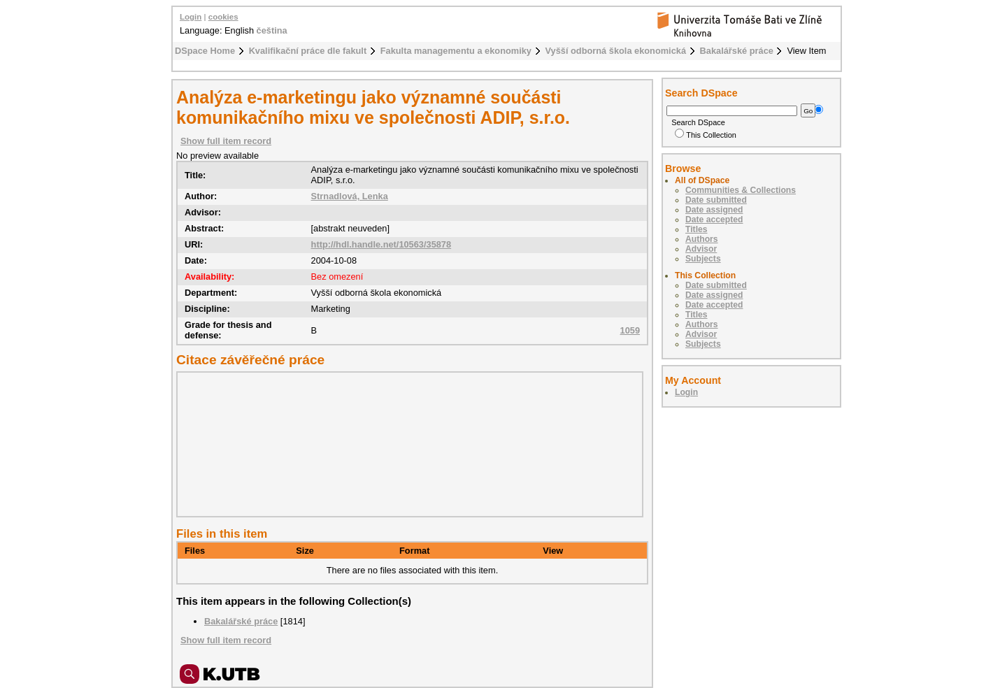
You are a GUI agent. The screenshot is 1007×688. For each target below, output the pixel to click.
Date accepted (714, 219)
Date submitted (716, 200)
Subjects (703, 259)
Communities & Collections (740, 190)
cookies (223, 17)
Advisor (701, 249)
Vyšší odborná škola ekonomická (616, 50)
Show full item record (225, 141)
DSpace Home (205, 50)
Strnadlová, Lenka (349, 196)
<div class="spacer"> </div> (406, 444)
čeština (272, 30)
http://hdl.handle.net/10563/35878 (381, 244)
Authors (701, 239)
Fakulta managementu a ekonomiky (455, 50)
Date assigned (714, 210)
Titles (696, 229)
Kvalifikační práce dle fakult (308, 50)
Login (190, 17)
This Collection (705, 135)
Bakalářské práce (736, 50)
